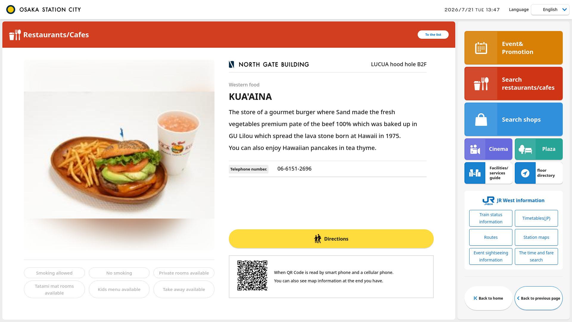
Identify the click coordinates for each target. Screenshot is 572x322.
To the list (433, 34)
